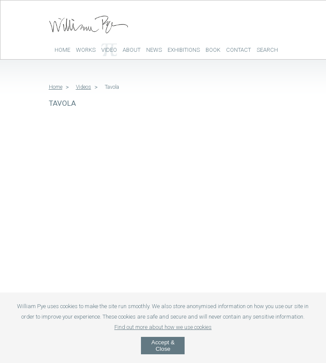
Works (86, 50)
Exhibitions (184, 50)
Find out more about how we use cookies (163, 327)
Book (213, 50)
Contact (238, 50)
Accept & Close (163, 345)
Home (62, 50)
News (154, 50)
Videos (83, 87)
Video (109, 50)
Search (267, 50)
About (132, 50)
